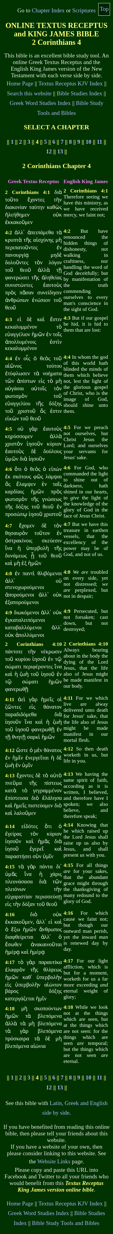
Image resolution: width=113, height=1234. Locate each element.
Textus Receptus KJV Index (70, 83)
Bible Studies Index (79, 93)
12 (49, 151)
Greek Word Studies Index (40, 103)
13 (60, 151)
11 (99, 142)
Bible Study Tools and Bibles (65, 1223)
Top (104, 9)
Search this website (29, 93)
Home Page (20, 83)
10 (88, 142)
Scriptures (84, 10)
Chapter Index (48, 10)
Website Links (54, 1161)
